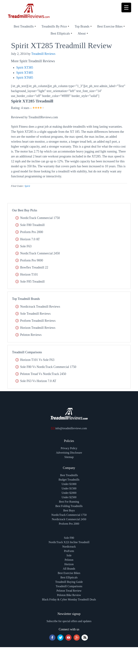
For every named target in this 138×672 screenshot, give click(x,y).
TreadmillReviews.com (29, 14)
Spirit (27, 186)
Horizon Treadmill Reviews (37, 327)
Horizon (69, 564)
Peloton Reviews (31, 335)
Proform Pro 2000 (31, 232)
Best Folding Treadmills (69, 506)
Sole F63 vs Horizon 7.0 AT (38, 381)
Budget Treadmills (69, 479)
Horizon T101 (29, 274)
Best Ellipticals (68, 577)
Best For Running (69, 501)
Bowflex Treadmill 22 (34, 267)
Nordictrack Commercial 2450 (69, 519)
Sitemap (69, 457)
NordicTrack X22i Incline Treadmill (69, 542)
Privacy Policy (69, 448)
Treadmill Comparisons (69, 586)
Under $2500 (69, 497)
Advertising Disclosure (69, 452)
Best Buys (69, 510)
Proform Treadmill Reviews (37, 320)
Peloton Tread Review (69, 590)
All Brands (69, 568)
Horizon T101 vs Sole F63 (37, 360)
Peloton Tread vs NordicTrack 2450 (43, 374)
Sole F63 (26, 246)
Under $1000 (69, 483)
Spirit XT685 (24, 77)
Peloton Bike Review (69, 595)
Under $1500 (69, 488)
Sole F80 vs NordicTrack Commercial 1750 (48, 367)
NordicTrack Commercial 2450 (40, 253)
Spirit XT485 (24, 72)
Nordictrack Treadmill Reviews (40, 306)
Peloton (69, 559)
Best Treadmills (69, 475)
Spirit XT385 (24, 67)
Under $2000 (69, 492)
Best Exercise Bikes (69, 573)
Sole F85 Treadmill (32, 281)
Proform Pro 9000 (31, 260)
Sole (69, 555)
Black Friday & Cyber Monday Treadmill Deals (69, 599)
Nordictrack (69, 546)
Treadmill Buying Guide (69, 581)
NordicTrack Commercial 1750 (40, 218)
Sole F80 (69, 537)
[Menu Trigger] (126, 7)
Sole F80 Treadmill (32, 225)
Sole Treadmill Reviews (35, 313)
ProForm (69, 550)
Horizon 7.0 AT (30, 239)
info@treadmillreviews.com (71, 428)
